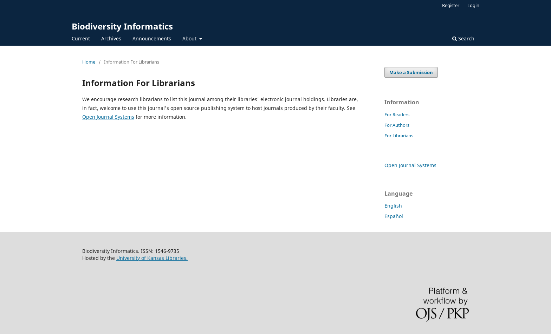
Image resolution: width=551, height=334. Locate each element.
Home (88, 62)
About (190, 38)
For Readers (396, 114)
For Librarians (398, 135)
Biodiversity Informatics (122, 26)
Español (393, 216)
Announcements (151, 38)
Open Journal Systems (108, 116)
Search (463, 38)
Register (450, 5)
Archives (111, 38)
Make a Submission (411, 72)
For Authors (396, 125)
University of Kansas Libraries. (152, 258)
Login (473, 5)
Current (81, 38)
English (393, 205)
